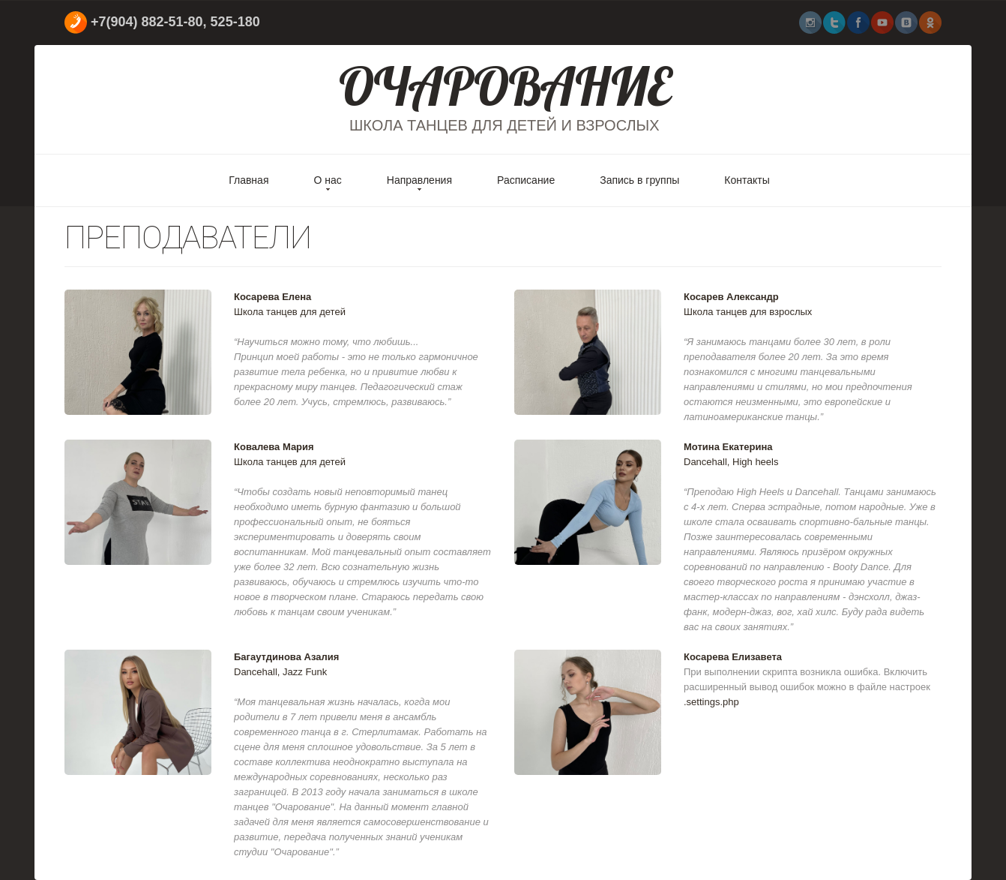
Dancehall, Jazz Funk (280, 671)
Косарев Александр (731, 296)
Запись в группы (639, 180)
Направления (419, 180)
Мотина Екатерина (728, 446)
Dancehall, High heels (731, 461)
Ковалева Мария (274, 446)
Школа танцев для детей (290, 311)
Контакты (746, 180)
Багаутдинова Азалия (286, 656)
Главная (248, 180)
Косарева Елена (272, 296)
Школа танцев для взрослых (748, 311)
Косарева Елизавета (733, 656)
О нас (327, 180)
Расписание (526, 180)
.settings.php (711, 701)
